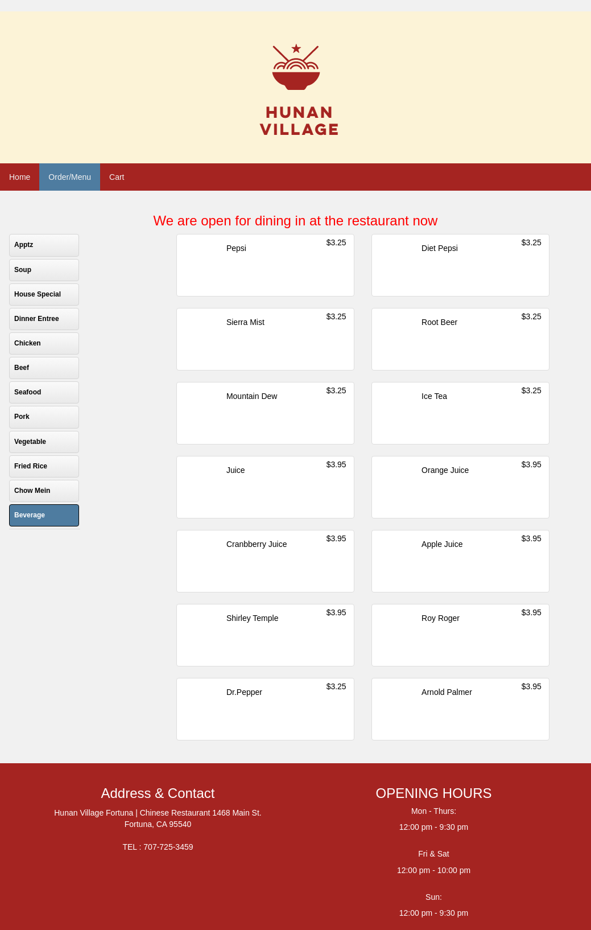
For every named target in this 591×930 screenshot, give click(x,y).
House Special (37, 294)
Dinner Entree (36, 319)
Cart (116, 177)
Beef (21, 368)
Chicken (27, 343)
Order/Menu (69, 177)
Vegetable (30, 442)
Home (19, 177)
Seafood (27, 392)
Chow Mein (32, 491)
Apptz (23, 245)
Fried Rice (30, 466)
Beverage (29, 515)
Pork (22, 417)
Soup (22, 270)
